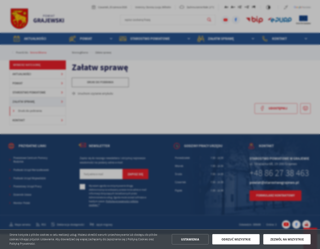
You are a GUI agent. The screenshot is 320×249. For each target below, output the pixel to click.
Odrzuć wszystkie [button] (236, 239)
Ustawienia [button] (190, 239)
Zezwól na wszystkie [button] (287, 239)
